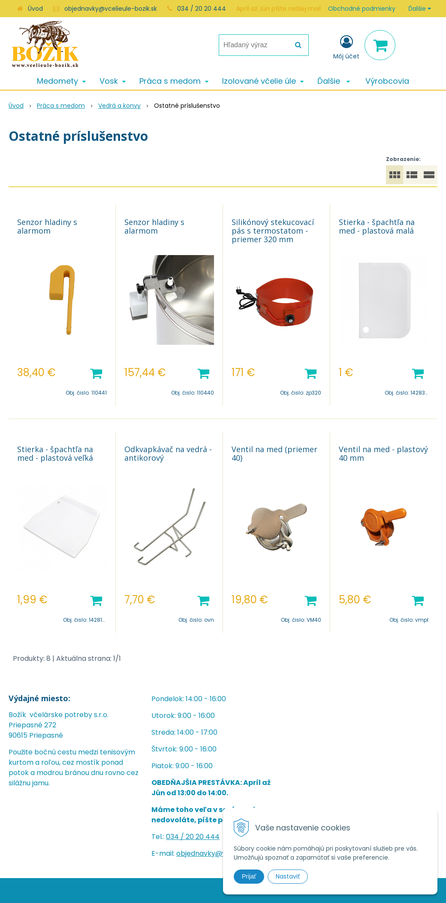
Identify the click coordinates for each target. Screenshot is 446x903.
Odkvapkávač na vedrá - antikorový (168, 453)
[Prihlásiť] (346, 47)
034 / (176, 837)
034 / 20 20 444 (201, 8)
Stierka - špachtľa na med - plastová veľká (55, 453)
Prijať (249, 876)
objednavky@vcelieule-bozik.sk (110, 8)
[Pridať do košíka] (96, 372)
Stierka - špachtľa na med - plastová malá (377, 226)
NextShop (205, 890)
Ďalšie (419, 8)
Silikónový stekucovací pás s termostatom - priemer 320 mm (273, 230)
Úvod (35, 8)
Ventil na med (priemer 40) (274, 453)
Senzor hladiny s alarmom (47, 226)
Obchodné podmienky (361, 8)
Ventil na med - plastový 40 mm (383, 453)
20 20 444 (203, 837)
